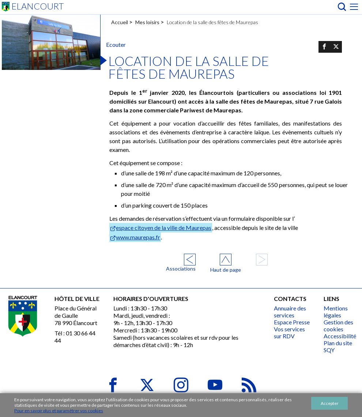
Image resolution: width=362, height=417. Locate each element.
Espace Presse (292, 322)
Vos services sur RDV (289, 332)
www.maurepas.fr (138, 237)
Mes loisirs (147, 22)
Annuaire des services (290, 312)
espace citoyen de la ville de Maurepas (163, 227)
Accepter (330, 403)
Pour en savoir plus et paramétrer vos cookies (58, 410)
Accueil (119, 22)
